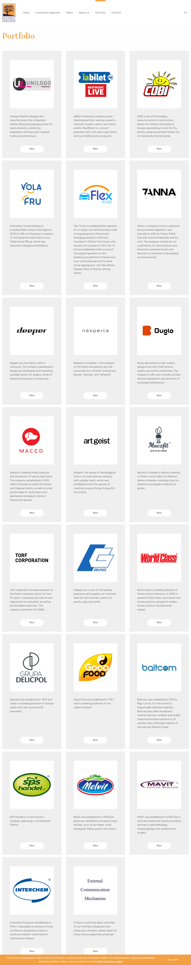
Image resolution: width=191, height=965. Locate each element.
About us (84, 12)
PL (185, 12)
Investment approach (48, 12)
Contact (116, 12)
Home (26, 12)
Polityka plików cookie (109, 961)
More (31, 149)
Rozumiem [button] (173, 959)
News (69, 12)
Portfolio (100, 12)
